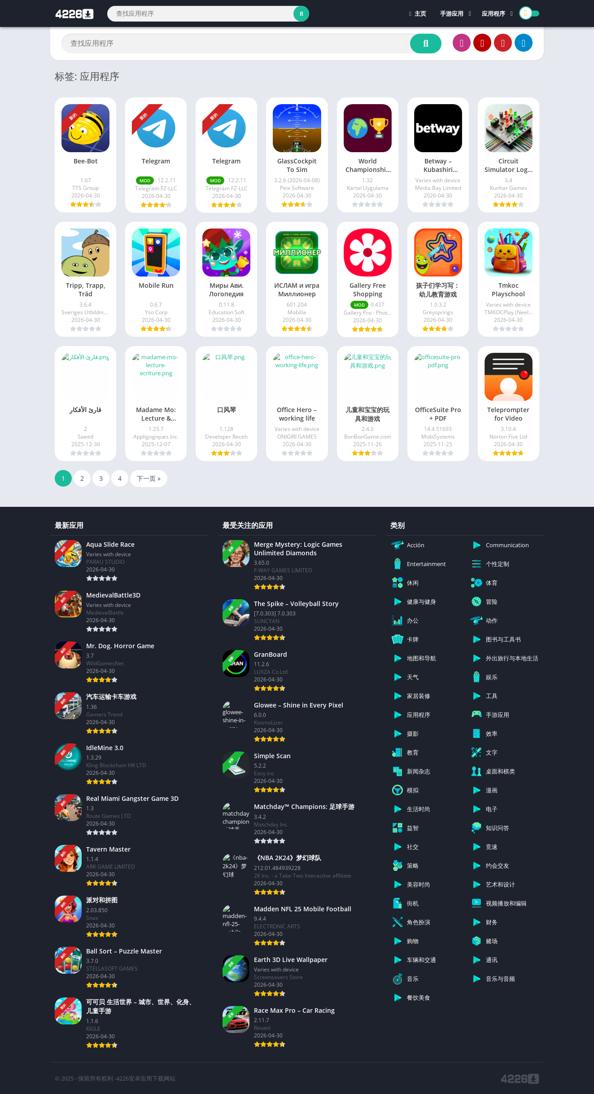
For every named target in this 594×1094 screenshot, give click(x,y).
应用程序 (493, 13)
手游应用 (451, 13)
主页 (417, 13)
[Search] (208, 14)
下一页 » (149, 478)
